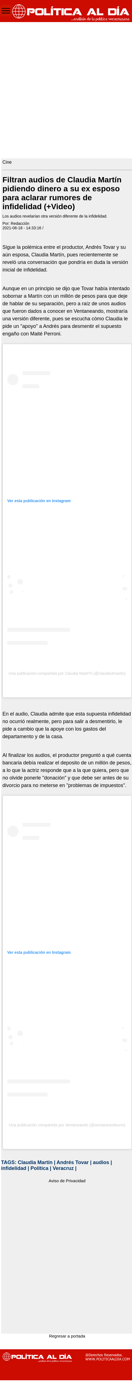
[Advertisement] (65, 89)
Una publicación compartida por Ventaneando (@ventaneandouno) (67, 1125)
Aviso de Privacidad (67, 1180)
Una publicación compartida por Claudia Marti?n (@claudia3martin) (67, 673)
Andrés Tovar (73, 1162)
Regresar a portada (67, 1336)
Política (39, 1168)
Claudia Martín (35, 1162)
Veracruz (63, 1168)
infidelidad (13, 1168)
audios (101, 1162)
